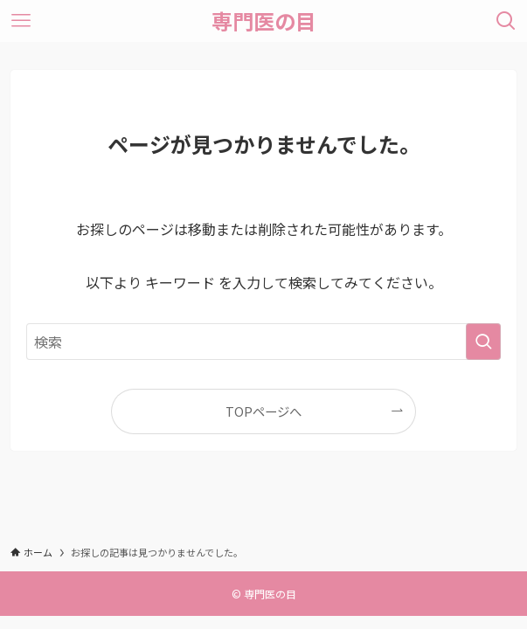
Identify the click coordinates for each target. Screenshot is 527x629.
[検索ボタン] (506, 21)
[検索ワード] (263, 341)
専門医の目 (263, 20)
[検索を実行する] (483, 341)
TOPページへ (263, 411)
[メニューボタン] (21, 21)
